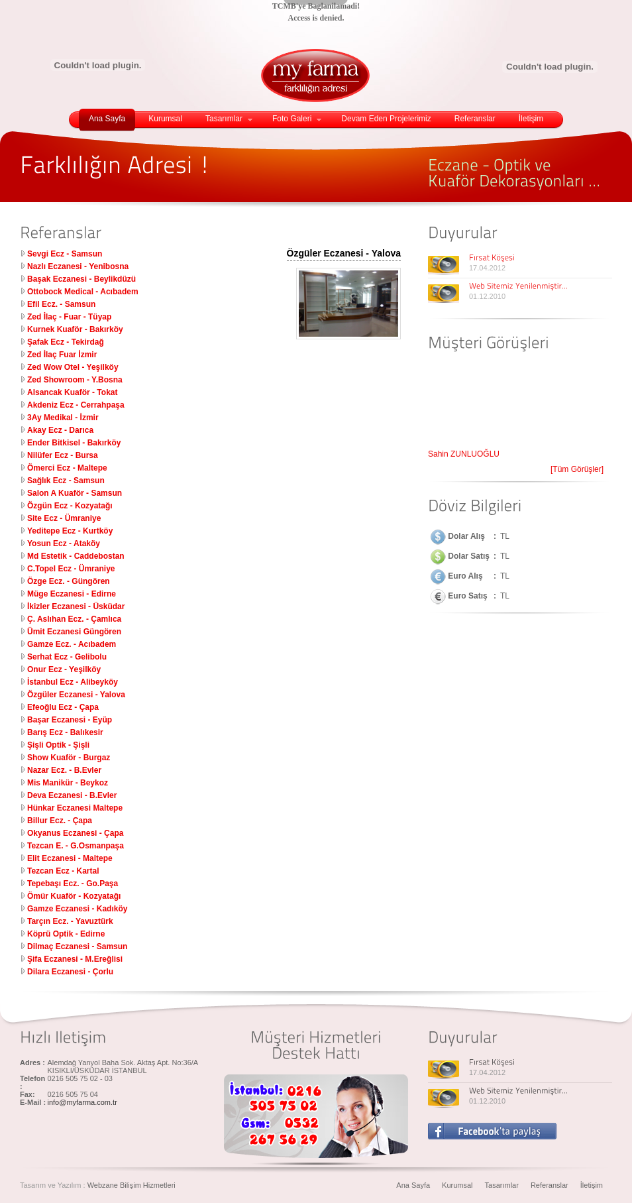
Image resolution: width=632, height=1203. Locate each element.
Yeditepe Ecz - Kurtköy (70, 531)
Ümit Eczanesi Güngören (74, 631)
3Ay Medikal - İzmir (63, 417)
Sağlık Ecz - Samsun (66, 480)
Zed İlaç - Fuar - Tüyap (69, 316)
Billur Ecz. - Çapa (59, 820)
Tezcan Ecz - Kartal (63, 871)
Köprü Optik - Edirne (66, 934)
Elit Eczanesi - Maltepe (70, 858)
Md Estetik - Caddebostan (76, 556)
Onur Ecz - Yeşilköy (64, 669)
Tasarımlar (228, 118)
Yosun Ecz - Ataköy (63, 543)
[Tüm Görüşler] (577, 469)
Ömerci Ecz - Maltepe (67, 468)
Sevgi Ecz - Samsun (64, 253)
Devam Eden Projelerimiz (386, 118)
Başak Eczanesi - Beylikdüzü (81, 279)
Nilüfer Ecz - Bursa (62, 455)
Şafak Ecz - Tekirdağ (65, 342)
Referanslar (475, 118)
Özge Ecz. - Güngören (68, 581)
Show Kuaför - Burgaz (68, 757)
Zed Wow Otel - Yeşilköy (73, 367)
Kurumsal (165, 118)
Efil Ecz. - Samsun (61, 304)
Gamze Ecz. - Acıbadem (71, 644)
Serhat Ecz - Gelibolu (67, 656)
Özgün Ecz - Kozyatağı (70, 505)
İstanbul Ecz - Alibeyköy (72, 682)
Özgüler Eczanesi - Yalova (76, 694)
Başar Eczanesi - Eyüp (69, 719)
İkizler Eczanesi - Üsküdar (76, 606)
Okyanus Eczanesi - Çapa (75, 833)
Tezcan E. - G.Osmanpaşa (75, 845)
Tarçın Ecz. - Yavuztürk (70, 921)
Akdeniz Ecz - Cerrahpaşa (76, 405)
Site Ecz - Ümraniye (64, 518)
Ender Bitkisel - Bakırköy (74, 442)
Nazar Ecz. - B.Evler (64, 770)
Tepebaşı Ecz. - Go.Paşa (72, 883)
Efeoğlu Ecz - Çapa (63, 707)
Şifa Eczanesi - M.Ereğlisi (75, 959)
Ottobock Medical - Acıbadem (82, 291)
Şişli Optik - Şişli (58, 745)
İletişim (531, 118)
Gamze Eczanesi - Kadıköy (77, 908)
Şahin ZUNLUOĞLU (464, 456)
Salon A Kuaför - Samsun (74, 493)
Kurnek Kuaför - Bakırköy (75, 329)
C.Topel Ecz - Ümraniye (71, 568)
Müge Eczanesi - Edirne (71, 594)
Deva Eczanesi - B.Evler (72, 795)
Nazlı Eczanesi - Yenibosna (78, 266)
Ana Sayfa (107, 118)
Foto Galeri (296, 118)
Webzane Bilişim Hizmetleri (131, 1185)
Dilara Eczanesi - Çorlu (70, 971)
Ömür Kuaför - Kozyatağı (74, 896)
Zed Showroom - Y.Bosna (75, 379)
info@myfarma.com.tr (82, 1102)
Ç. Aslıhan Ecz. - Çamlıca (74, 619)
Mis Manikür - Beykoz (67, 782)
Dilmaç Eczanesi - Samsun (77, 946)
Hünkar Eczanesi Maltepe (75, 808)
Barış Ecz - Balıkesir (65, 732)
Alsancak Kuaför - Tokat (72, 392)
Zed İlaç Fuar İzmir (62, 354)
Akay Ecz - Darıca (60, 430)
